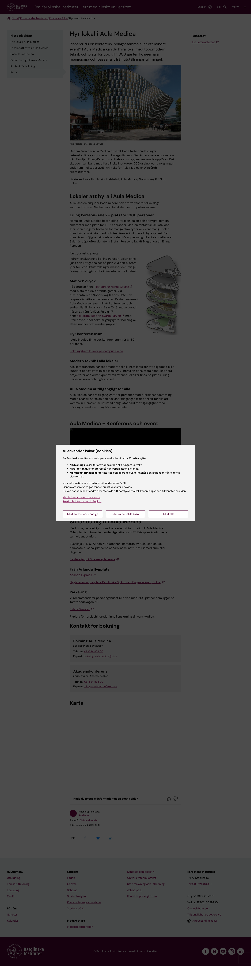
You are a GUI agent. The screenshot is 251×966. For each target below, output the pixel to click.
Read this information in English (82, 501)
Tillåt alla (168, 514)
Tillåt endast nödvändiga (82, 514)
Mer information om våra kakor (81, 497)
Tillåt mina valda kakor (125, 514)
